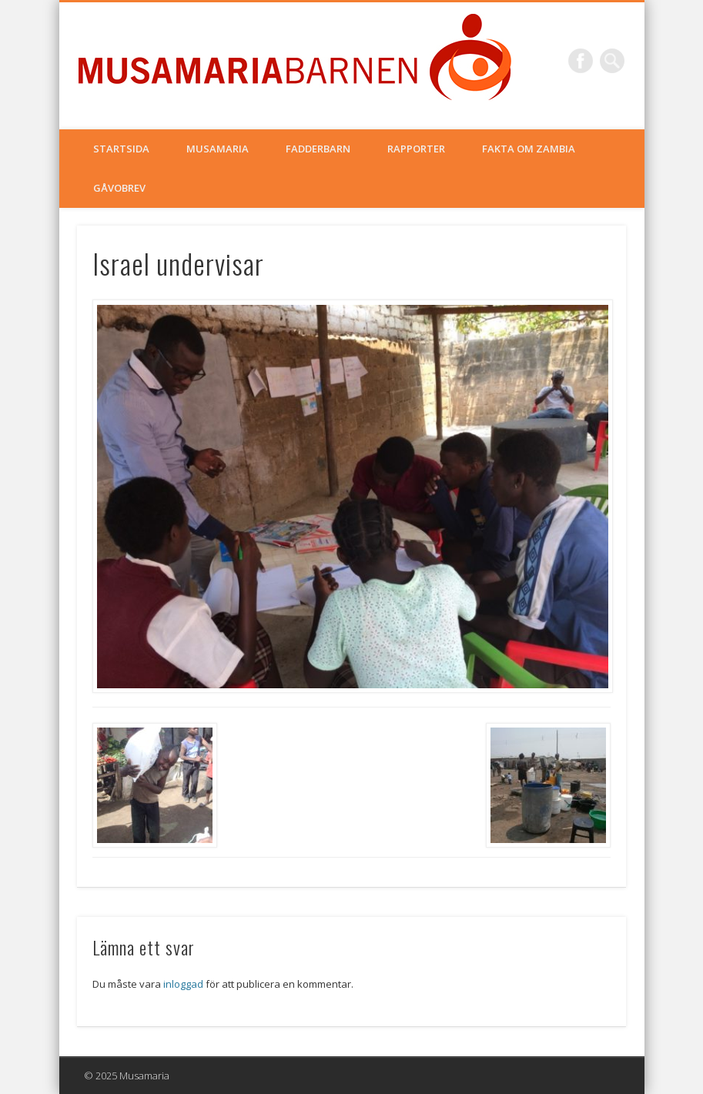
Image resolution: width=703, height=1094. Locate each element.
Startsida (121, 149)
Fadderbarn (318, 149)
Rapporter (416, 149)
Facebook (580, 61)
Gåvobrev (119, 188)
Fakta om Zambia (528, 149)
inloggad (183, 984)
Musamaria (217, 149)
